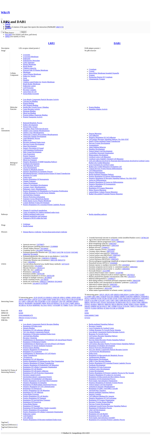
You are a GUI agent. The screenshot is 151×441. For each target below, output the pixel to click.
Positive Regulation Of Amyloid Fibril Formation (40, 381)
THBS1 (66, 305)
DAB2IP (103, 296)
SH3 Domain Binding (30, 105)
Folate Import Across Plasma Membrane (37, 201)
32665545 (112, 243)
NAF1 (98, 302)
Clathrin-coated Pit (29, 68)
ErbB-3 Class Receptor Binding (100, 361)
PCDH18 (119, 302)
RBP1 (72, 303)
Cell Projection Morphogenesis (99, 351)
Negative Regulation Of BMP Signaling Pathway (40, 162)
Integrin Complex (95, 394)
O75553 (87, 318)
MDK (44, 303)
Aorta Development (30, 168)
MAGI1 (21, 303)
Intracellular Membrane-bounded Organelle (104, 73)
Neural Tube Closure (30, 127)
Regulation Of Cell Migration (33, 359)
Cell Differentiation (95, 170)
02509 (21, 313)
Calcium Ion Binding (30, 101)
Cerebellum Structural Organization (101, 153)
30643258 (136, 280)
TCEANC (126, 306)
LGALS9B (93, 300)
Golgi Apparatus (28, 62)
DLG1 (59, 299)
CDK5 (136, 295)
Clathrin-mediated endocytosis (33, 214)
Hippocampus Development (98, 155)
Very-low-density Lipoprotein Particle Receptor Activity (108, 349)
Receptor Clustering (30, 338)
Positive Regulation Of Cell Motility (35, 396)
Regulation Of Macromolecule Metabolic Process (106, 355)
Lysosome (26, 55)
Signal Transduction (30, 355)
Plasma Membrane (29, 64)
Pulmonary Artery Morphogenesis (35, 189)
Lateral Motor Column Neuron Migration (103, 192)
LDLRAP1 (55, 301)
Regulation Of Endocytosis (32, 326)
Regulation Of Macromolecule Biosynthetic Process (107, 377)
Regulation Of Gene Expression (100, 367)
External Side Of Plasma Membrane (35, 70)
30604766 (26, 254)
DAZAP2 (110, 296)
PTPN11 (87, 304)
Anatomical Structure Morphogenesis (102, 386)
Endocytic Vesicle (29, 76)
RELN (114, 304)
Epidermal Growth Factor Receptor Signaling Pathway (108, 406)
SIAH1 (136, 304)
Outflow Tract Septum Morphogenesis (36, 131)
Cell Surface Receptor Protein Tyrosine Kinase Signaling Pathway (112, 344)
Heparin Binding (29, 328)
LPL (63, 301)
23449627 (111, 279)
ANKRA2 (48, 297)
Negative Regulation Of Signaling (35, 383)
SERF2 (131, 304)
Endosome (26, 58)
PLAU (63, 303)
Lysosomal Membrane (31, 57)
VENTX (87, 308)
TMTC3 (133, 306)
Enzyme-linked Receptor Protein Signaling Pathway (107, 340)
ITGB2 (99, 298)
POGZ (134, 302)
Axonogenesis (94, 145)
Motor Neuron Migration (97, 190)
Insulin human (28, 226)
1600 (86, 311)
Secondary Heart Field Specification (35, 129)
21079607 (40, 244)
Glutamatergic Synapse (97, 79)
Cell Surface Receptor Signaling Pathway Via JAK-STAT (109, 139)
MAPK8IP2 (37, 303)
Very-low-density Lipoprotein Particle (36, 332)
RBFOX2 (108, 304)
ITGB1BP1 (42, 301)
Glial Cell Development (97, 410)
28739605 (47, 278)
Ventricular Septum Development (34, 136)
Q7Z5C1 (34, 318)
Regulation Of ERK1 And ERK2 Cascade (103, 388)
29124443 (44, 248)
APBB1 (68, 297)
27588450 (52, 258)
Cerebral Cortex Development (99, 369)
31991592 (133, 282)
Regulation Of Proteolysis (32, 402)
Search (7, 24)
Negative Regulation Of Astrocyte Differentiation (106, 182)
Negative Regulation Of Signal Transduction (38, 363)
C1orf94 (131, 295)
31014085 (111, 249)
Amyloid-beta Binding (31, 336)
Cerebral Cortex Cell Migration (100, 157)
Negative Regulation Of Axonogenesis (102, 184)
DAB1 (117, 43)
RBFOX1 (101, 304)
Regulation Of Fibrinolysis (32, 388)
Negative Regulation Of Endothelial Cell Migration (41, 365)
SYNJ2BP (56, 305)
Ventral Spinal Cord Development (100, 151)
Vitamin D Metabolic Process (33, 169)
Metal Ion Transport (30, 160)
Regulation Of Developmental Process (102, 379)
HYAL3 (87, 298)
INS (36, 301)
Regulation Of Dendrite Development (102, 346)
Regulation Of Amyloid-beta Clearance (36, 400)
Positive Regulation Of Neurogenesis (36, 179)
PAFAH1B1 (111, 302)
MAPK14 (135, 300)
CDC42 (34, 299)
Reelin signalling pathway (98, 214)
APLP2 (107, 295)
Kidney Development (30, 125)
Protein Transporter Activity (33, 117)
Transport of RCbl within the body (35, 218)
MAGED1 (127, 300)
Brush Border (27, 66)
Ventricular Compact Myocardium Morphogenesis (40, 134)
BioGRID (8, 34)
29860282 (120, 242)
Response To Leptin (30, 175)
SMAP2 (87, 306)
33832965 (31, 262)
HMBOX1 (137, 296)
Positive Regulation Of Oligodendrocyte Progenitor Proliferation (45, 191)
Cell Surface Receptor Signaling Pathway (103, 336)
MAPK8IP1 (29, 303)
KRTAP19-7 (136, 298)
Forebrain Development (31, 164)
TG (62, 305)
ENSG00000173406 (92, 315)
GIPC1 (24, 301)
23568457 (105, 247)
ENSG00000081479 (26, 315)
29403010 (47, 250)
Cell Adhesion (94, 135)
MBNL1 (142, 300)
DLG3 (68, 299)
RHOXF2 (120, 304)
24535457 (131, 277)
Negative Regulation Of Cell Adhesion (102, 137)
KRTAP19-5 (127, 298)
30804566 (133, 267)
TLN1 (71, 305)
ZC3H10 (107, 308)
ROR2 (126, 304)
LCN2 (48, 301)
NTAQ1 (104, 302)
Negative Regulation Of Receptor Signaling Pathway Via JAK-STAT (113, 178)
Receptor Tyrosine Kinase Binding (101, 402)
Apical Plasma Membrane (32, 74)
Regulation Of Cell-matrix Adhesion (35, 371)
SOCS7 (104, 306)
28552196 (108, 288)
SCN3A (29, 305)
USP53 (145, 306)
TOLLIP (139, 306)
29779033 (52, 252)
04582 (87, 313)
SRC (109, 306)
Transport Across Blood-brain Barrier (36, 199)
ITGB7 (115, 298)
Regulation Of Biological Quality (34, 342)
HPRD (7, 36)
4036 (20, 311)
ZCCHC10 (114, 308)
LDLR (87, 300)
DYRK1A (79, 299)
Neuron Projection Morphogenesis (101, 348)
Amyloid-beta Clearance (31, 195)
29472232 (110, 251)
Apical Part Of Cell (29, 92)
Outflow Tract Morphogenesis (33, 132)
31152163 (67, 252)
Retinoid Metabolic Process (32, 123)
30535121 (40, 268)
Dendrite (26, 80)
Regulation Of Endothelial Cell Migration (37, 379)
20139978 (36, 283)
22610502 (125, 265)
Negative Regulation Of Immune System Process (106, 383)
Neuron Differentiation (97, 172)
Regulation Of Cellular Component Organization (40, 367)
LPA (60, 301)
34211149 (114, 240)
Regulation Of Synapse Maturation (101, 188)
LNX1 (108, 300)
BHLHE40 (124, 295)
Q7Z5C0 (27, 318)
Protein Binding (28, 103)
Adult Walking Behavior (97, 147)
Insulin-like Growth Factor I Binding (36, 107)
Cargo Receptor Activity (31, 109)
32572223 (65, 264)
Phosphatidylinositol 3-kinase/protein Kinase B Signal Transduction (46, 173)
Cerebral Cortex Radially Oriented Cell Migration (106, 159)
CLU (39, 299)
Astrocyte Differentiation (97, 180)
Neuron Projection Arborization (34, 197)
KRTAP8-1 (145, 298)
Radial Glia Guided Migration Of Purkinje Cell (105, 167)
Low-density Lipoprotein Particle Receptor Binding (41, 324)
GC (20, 301)
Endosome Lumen (29, 86)
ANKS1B (56, 297)
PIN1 (124, 302)
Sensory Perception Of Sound (33, 148)
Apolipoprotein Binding (97, 357)
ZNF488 (121, 308)
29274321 (130, 275)
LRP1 (112, 300)
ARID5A (117, 295)
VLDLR (94, 308)
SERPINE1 (36, 305)
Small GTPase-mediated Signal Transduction (104, 141)
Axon (25, 78)
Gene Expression (29, 154)
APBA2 (62, 297)
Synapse (92, 75)
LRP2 (51, 43)
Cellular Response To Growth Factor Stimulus (39, 193)
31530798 (119, 273)
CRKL (97, 296)
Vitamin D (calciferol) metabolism (35, 210)
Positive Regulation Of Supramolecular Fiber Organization (43, 361)
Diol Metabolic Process (31, 166)
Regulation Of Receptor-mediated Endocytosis (39, 334)
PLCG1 (129, 302)
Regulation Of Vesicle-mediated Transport (37, 346)
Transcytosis (27, 177)
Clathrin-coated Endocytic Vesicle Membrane (39, 82)
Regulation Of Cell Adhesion (33, 392)
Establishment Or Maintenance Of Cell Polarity (39, 353)
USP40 (79, 305)
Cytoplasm (92, 69)
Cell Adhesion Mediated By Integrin (101, 396)
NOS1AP (50, 303)
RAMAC (94, 304)
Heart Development (30, 146)
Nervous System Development (33, 144)
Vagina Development (30, 183)
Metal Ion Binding (29, 113)
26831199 (53, 260)
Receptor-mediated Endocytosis (34, 142)
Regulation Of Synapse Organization (101, 400)
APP (25, 299)
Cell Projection (28, 88)
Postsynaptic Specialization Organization (103, 381)
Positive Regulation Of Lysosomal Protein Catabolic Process (44, 205)
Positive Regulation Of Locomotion (35, 410)
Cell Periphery (28, 416)
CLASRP (88, 296)
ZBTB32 (100, 308)
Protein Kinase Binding (31, 348)
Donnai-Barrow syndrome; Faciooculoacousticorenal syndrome (45, 232)
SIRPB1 (142, 304)
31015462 (74, 252)
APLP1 (101, 295)
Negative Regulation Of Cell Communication (39, 386)
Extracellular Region (30, 404)
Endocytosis (27, 140)
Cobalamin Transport (30, 158)
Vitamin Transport (29, 181)
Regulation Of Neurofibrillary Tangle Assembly (39, 408)
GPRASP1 (30, 301)
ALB (35, 297)
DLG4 (73, 299)
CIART (142, 295)
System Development (96, 371)
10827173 (59, 27)
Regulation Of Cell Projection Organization (38, 373)
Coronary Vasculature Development (35, 185)
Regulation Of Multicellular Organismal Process (40, 385)
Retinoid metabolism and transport (35, 216)
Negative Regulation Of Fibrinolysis (35, 349)
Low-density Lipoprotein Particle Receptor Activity (41, 99)
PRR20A (144, 302)
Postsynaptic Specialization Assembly (102, 418)
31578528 (43, 283)
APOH (21, 299)
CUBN (43, 299)
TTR (75, 305)
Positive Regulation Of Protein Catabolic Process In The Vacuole (111, 373)
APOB (73, 297)
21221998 (106, 271)
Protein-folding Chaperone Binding (35, 115)
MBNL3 (87, 302)
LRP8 (121, 300)
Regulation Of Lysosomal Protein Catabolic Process (107, 420)
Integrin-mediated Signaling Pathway (102, 392)
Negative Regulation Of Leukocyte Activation (105, 375)
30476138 (35, 272)
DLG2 (63, 299)
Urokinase (26, 224)
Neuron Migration (95, 133)
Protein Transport (29, 156)
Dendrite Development (97, 149)
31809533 (38, 270)
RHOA (77, 303)
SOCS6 (99, 306)
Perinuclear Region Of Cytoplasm (100, 77)
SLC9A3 (44, 305)
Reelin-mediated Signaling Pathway (101, 174)
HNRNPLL (145, 296)
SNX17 (50, 305)
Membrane (27, 72)
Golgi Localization (95, 186)
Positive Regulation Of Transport (34, 398)
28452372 (61, 260)
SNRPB (93, 306)
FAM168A (129, 296)
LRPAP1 (75, 301)
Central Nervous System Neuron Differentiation (105, 168)
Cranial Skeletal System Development (36, 203)
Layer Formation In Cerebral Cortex (101, 165)
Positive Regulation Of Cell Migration (36, 390)
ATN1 (29, 299)
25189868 (53, 246)
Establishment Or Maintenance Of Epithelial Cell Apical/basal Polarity (47, 340)
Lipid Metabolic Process (31, 138)
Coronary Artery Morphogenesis (34, 187)
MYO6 (93, 302)
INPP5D (93, 298)
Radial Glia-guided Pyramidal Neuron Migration (106, 194)
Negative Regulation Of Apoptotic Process (38, 171)
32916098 (139, 261)
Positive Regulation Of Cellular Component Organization (43, 412)
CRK (93, 296)
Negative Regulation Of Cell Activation (102, 398)
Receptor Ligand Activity (32, 375)
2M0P (21, 320)
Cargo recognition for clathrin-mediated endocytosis (41, 212)
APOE (78, 297)
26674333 (127, 290)
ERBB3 (122, 296)
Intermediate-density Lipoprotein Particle (37, 377)
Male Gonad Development (32, 152)
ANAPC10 (41, 297)
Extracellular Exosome (31, 94)
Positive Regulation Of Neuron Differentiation (105, 176)
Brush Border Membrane (31, 84)
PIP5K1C (56, 303)
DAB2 (54, 299)
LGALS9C (101, 300)
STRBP (114, 306)
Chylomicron (27, 357)
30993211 (43, 281)
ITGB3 (104, 298)
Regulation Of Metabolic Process (100, 408)
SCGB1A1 (22, 305)
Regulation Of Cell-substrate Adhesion (36, 330)
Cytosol (91, 71)
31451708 (59, 252)
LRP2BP (69, 301)
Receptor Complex (29, 90)
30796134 (144, 238)
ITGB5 (109, 298)
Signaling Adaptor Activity (98, 109)
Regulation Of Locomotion (32, 351)
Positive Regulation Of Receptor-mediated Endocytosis (42, 420)
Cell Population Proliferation (33, 150)
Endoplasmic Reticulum (31, 60)
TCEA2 (120, 306)
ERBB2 (116, 296)
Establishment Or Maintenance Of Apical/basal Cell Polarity (44, 344)
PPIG (139, 302)
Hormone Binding (29, 111)
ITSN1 (120, 298)
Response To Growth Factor (98, 334)
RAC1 (67, 303)
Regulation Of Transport (31, 406)
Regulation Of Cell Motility (32, 369)
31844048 (113, 263)
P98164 (21, 318)
